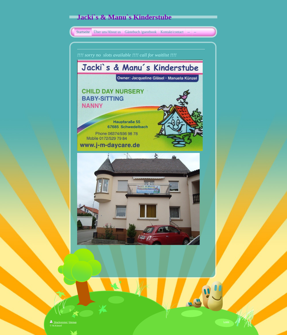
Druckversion (59, 322)
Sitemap (73, 322)
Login (226, 321)
